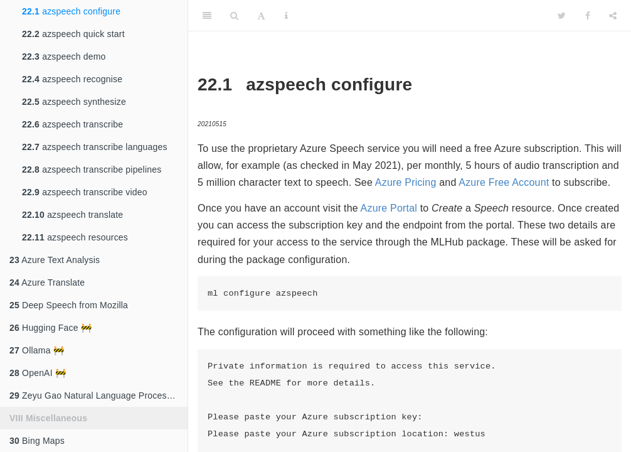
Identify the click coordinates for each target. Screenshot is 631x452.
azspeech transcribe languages (94, 147)
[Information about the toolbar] (286, 15)
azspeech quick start (73, 34)
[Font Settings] (261, 15)
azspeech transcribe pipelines (91, 169)
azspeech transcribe (72, 124)
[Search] (234, 15)
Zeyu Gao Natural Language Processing (96, 395)
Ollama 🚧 (36, 350)
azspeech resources (75, 237)
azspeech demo (64, 56)
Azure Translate (47, 282)
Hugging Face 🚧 (50, 328)
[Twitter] (561, 15)
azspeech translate (72, 215)
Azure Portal (389, 208)
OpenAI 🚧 (37, 373)
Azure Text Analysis (54, 260)
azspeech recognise (72, 79)
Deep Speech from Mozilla (68, 305)
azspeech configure (71, 11)
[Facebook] (588, 15)
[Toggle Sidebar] (207, 15)
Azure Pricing (406, 182)
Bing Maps (37, 441)
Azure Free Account (504, 182)
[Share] (613, 15)
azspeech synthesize (74, 102)
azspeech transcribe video (84, 192)
